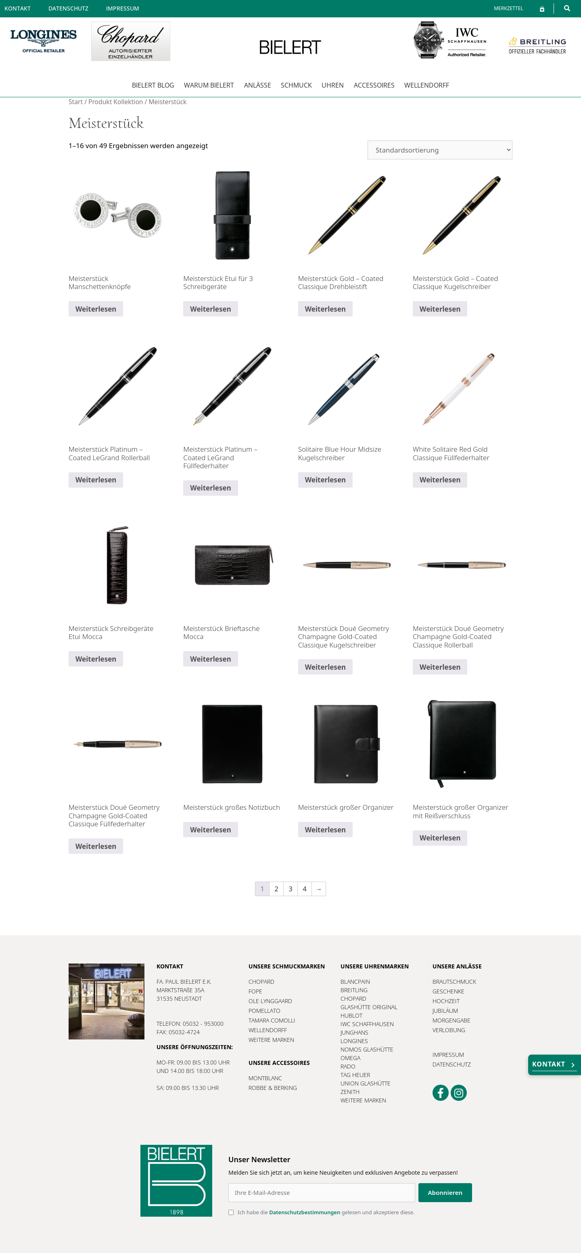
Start (76, 101)
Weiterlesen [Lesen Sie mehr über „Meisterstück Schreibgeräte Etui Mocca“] (95, 659)
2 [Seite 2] (276, 888)
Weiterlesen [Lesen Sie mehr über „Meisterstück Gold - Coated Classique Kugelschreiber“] (440, 309)
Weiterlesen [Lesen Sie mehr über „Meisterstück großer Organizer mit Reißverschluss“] (440, 837)
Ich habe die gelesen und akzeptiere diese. (326, 1212)
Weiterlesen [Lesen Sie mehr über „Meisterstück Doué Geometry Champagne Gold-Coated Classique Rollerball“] (440, 667)
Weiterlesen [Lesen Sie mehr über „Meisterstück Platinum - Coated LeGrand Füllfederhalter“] (210, 487)
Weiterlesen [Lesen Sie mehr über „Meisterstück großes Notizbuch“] (210, 829)
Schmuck (296, 85)
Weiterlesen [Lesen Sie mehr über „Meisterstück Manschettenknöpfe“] (95, 309)
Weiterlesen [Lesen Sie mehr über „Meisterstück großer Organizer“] (325, 829)
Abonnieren (445, 1192)
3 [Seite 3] (290, 888)
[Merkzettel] (508, 8)
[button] (567, 8)
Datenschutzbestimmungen (304, 1212)
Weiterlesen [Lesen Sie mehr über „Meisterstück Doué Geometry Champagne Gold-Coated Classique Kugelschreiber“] (325, 667)
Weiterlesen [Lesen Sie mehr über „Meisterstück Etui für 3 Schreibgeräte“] (210, 309)
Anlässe (257, 85)
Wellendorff (426, 85)
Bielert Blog (153, 85)
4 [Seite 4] (305, 888)
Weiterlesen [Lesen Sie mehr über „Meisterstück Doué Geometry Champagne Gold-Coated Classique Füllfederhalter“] (95, 846)
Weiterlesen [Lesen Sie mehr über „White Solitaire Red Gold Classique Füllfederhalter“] (440, 479)
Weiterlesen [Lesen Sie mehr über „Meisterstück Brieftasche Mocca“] (210, 659)
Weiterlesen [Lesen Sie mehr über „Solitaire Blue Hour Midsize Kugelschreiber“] (325, 479)
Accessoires (374, 85)
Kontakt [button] (554, 1065)
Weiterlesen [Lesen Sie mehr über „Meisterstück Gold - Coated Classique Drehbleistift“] (325, 309)
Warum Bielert (209, 85)
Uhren (333, 85)
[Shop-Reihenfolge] (440, 149)
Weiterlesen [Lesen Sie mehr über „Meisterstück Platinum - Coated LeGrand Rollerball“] (95, 479)
